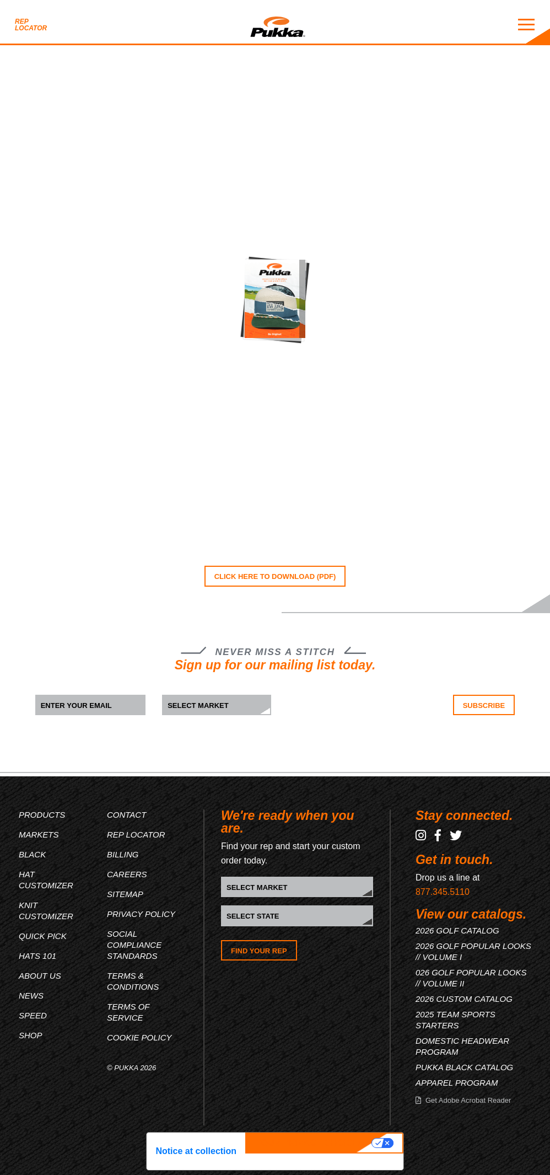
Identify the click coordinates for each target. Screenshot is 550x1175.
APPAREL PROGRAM (457, 1082)
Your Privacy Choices (309, 1142)
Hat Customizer (46, 880)
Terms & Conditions (133, 981)
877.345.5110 (443, 892)
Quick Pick (43, 936)
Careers (127, 874)
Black (32, 854)
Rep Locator (31, 25)
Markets (39, 834)
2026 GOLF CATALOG (457, 930)
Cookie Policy (139, 1037)
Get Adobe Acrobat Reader (468, 1100)
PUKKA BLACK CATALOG (464, 1067)
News (31, 995)
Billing (123, 854)
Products (42, 814)
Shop (30, 1035)
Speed (33, 1015)
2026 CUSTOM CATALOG (464, 999)
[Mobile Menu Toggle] (526, 24)
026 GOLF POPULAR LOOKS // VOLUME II (471, 978)
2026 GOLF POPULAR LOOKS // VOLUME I (473, 951)
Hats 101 (37, 956)
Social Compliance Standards (134, 945)
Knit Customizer (46, 910)
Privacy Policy (141, 914)
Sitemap (125, 894)
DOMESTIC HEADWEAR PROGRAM (462, 1046)
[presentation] (356, 716)
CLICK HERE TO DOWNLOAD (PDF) (275, 576)
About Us (40, 975)
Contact (126, 814)
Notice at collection (195, 1151)
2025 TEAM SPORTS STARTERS (455, 1020)
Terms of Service (128, 1012)
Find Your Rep (259, 951)
